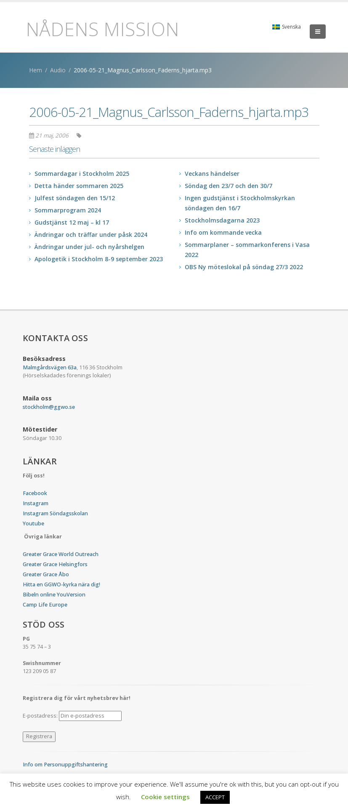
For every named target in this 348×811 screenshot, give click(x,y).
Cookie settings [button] (165, 796)
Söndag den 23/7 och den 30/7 (228, 186)
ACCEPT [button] (215, 797)
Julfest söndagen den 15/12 (75, 198)
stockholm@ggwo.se (49, 407)
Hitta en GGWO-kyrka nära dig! (61, 584)
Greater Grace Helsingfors (55, 564)
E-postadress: (72, 716)
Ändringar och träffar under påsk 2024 (91, 235)
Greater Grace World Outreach (60, 554)
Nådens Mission (102, 29)
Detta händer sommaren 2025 (79, 186)
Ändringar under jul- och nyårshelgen (89, 247)
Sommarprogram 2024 (68, 210)
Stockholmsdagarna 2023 (222, 220)
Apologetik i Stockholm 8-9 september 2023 (99, 259)
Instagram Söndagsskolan (55, 513)
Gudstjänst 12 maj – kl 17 (72, 222)
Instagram (35, 503)
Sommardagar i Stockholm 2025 (82, 174)
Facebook (35, 493)
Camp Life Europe (45, 604)
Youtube (33, 523)
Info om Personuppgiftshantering (65, 764)
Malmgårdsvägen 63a (50, 367)
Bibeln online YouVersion (54, 594)
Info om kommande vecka (223, 232)
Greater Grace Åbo (46, 574)
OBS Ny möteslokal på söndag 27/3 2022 (244, 267)
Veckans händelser (212, 174)
